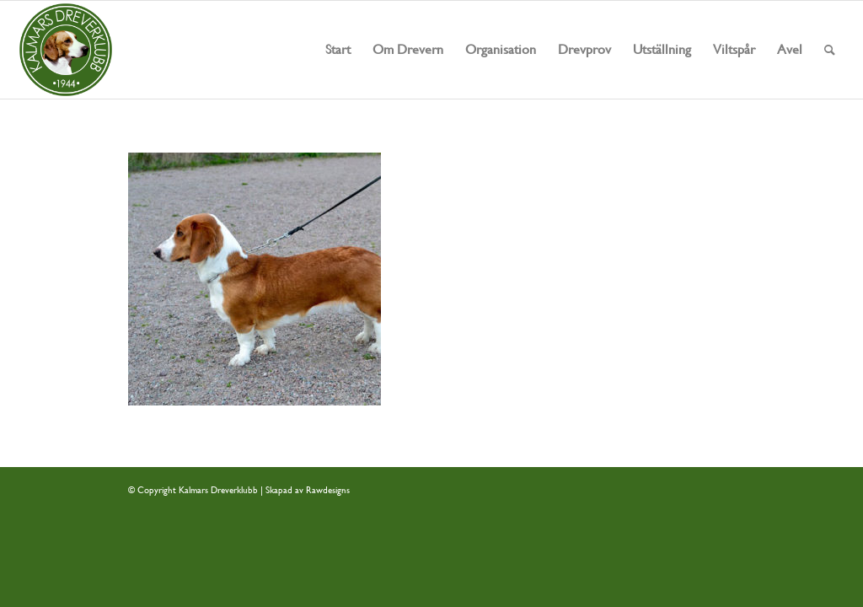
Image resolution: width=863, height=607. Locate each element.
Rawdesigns (328, 490)
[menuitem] (338, 50)
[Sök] (829, 50)
